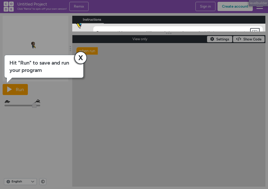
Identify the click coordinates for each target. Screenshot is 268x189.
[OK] (103, 60)
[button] (255, 32)
